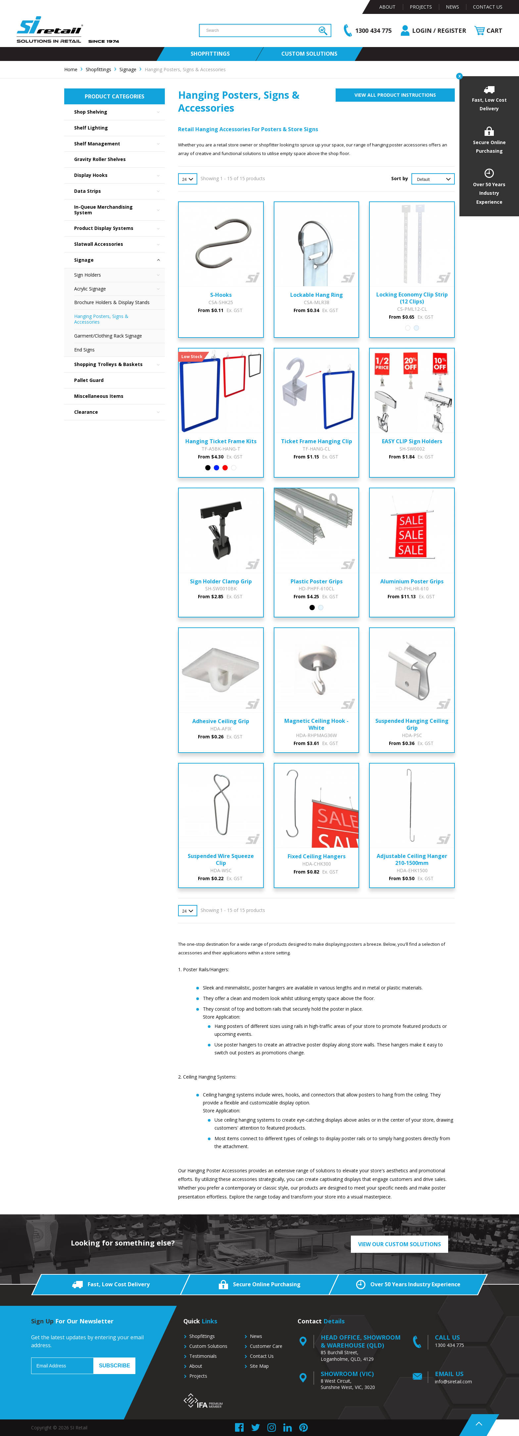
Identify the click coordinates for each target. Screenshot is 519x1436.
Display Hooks (119, 175)
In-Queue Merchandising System (119, 210)
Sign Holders (119, 275)
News (452, 7)
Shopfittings (202, 1336)
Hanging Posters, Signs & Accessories (101, 319)
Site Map (259, 1366)
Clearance (119, 412)
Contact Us (487, 7)
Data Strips (119, 191)
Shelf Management (119, 144)
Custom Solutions (208, 1346)
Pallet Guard (89, 380)
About (387, 7)
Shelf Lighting (91, 128)
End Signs (84, 349)
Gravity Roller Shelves (100, 159)
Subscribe (114, 1365)
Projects (421, 7)
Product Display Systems (119, 228)
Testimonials (203, 1356)
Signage (119, 260)
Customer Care (266, 1346)
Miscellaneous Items (98, 396)
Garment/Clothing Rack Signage (108, 336)
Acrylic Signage (119, 289)
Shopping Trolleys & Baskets (119, 364)
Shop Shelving (119, 112)
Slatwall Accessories (119, 244)
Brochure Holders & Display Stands (112, 302)
